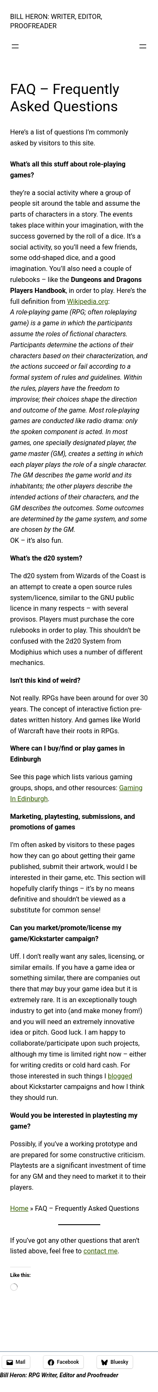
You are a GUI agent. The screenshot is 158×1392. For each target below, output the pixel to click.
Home (19, 1208)
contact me (100, 1251)
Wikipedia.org (87, 302)
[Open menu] (15, 46)
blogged (120, 1076)
